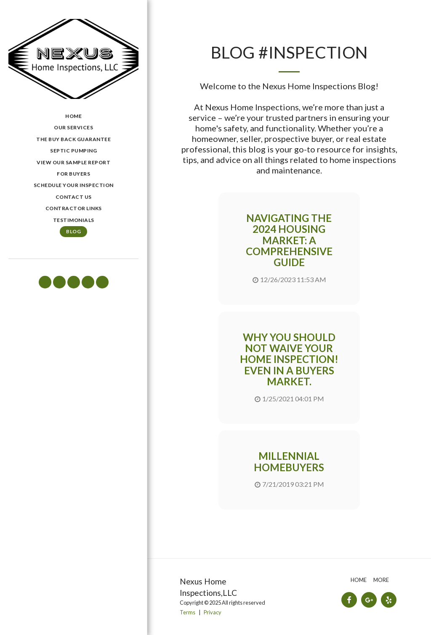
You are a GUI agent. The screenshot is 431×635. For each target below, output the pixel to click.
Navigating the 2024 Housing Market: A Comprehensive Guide (289, 240)
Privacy (212, 612)
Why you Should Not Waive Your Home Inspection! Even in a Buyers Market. (289, 359)
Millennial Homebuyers (289, 461)
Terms (187, 612)
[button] (45, 282)
